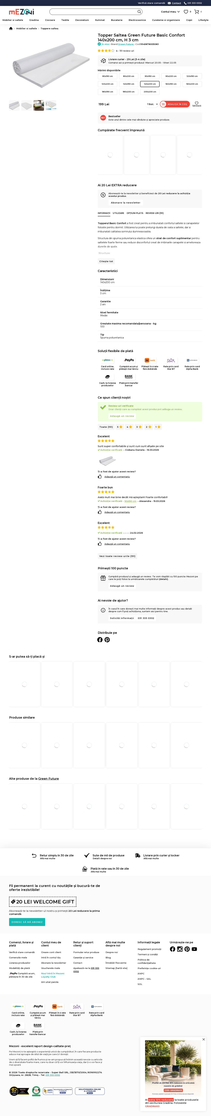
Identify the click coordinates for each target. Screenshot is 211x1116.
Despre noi (112, 952)
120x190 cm (192, 76)
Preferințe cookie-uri (149, 968)
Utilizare (118, 213)
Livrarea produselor (19, 962)
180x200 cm (129, 92)
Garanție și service (83, 957)
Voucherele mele (50, 968)
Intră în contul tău (51, 957)
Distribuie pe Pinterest (107, 639)
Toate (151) (106, 427)
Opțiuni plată (135, 213)
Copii (189, 20)
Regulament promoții (149, 949)
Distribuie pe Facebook (100, 639)
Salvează (196, 105)
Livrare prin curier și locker (161, 855)
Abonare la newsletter (125, 202)
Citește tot (106, 261)
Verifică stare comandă (151, 3)
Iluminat (100, 20)
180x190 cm (107, 92)
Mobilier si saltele (12, 20)
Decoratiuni (82, 20)
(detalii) (163, 579)
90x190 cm (150, 76)
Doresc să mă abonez (27, 922)
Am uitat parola (49, 982)
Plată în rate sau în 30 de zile (110, 868)
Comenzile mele (18, 957)
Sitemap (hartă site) (116, 968)
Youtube (194, 949)
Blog (108, 957)
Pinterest (187, 949)
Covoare (50, 20)
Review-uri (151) (155, 213)
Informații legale (149, 942)
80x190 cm (107, 76)
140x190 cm (128, 84)
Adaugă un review (122, 416)
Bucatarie (116, 20)
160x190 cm (171, 84)
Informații (104, 213)
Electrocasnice (137, 20)
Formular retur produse (86, 952)
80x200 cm (128, 76)
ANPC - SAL (144, 979)
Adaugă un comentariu (117, 476)
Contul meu (168, 11)
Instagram (179, 949)
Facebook (172, 949)
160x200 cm (192, 84)
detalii (84, 2)
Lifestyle (203, 20)
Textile (65, 20)
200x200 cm (150, 92)
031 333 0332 (194, 3)
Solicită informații (122, 618)
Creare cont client (51, 952)
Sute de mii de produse (108, 855)
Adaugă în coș (177, 104)
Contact (176, 3)
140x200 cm (150, 84)
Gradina (34, 20)
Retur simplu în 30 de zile (57, 855)
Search (139, 12)
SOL (140, 984)
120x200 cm (107, 84)
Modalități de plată (19, 968)
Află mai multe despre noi (115, 944)
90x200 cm (171, 76)
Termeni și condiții (148, 954)
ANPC (141, 973)
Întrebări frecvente (116, 962)
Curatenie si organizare (166, 20)
